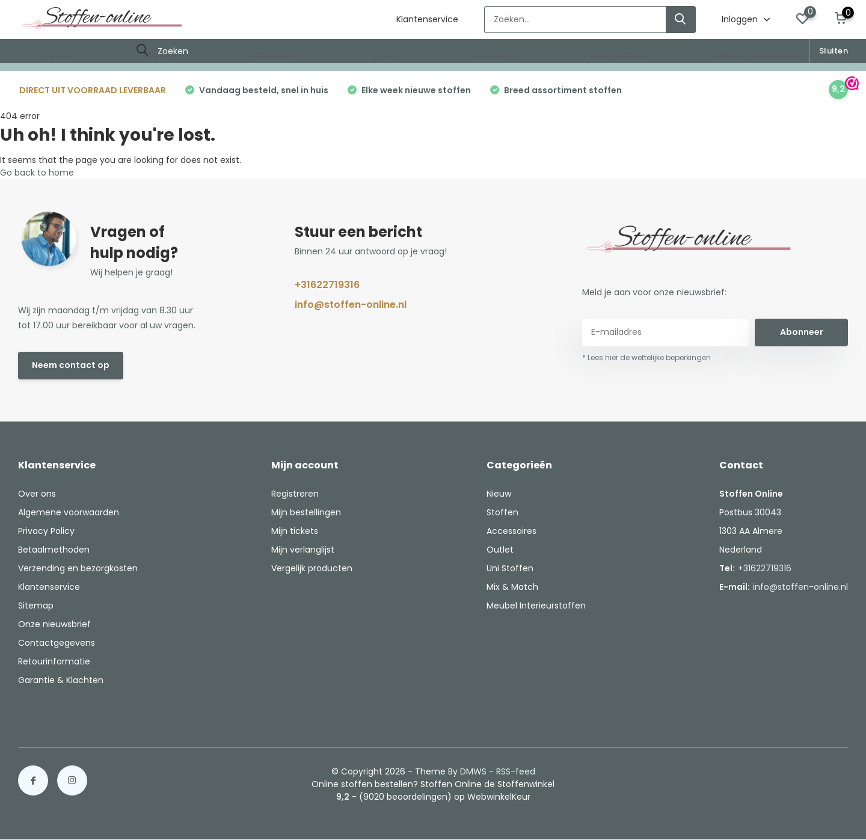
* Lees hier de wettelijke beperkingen (646, 357)
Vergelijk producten (311, 568)
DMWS (473, 771)
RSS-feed (515, 771)
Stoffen (160, 55)
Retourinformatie (54, 661)
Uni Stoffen (495, 55)
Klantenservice (427, 19)
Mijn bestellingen (306, 512)
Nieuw (59, 55)
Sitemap (36, 605)
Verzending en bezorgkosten (78, 568)
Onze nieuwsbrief (54, 624)
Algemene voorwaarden (68, 512)
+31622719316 (327, 285)
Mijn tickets (294, 531)
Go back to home (37, 173)
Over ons (37, 494)
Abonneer (801, 332)
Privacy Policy (46, 531)
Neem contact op (70, 365)
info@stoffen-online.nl (351, 304)
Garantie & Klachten (60, 680)
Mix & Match (617, 55)
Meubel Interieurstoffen (767, 55)
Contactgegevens (56, 643)
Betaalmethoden (54, 550)
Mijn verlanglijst (302, 550)
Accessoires (274, 55)
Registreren (295, 494)
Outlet (385, 55)
